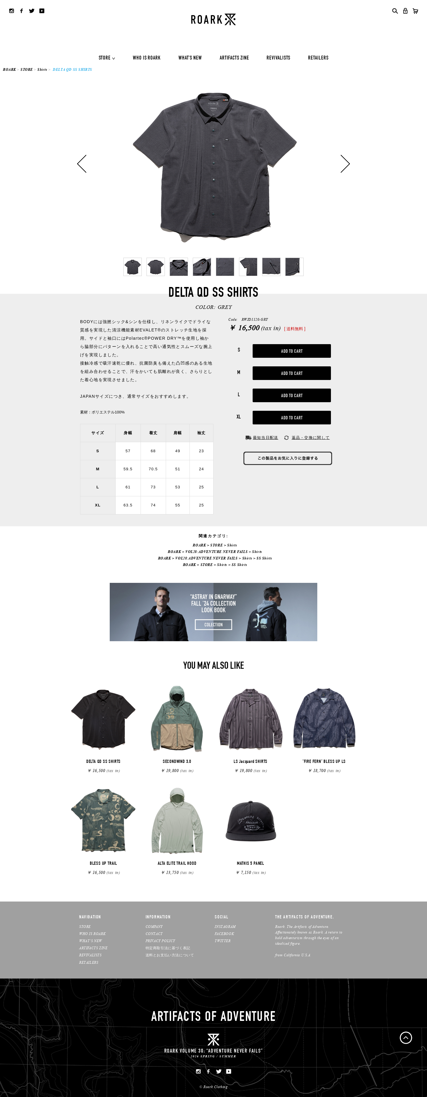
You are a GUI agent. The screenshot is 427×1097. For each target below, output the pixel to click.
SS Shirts (264, 558)
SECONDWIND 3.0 (177, 762)
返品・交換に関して (311, 437)
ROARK (9, 69)
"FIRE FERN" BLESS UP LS (324, 762)
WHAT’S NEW (90, 941)
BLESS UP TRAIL (103, 864)
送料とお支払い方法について (170, 955)
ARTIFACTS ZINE (234, 58)
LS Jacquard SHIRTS (250, 762)
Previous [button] (81, 164)
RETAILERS (318, 58)
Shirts (42, 69)
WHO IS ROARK (147, 58)
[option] (213, 163)
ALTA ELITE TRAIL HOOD (177, 864)
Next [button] (345, 164)
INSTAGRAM (225, 926)
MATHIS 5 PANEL (250, 864)
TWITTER (222, 941)
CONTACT (154, 933)
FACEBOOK (224, 933)
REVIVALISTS (278, 58)
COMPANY (154, 926)
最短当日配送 (265, 437)
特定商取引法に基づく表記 (168, 948)
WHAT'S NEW (190, 58)
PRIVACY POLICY (160, 941)
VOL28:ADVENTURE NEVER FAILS (216, 551)
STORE (105, 58)
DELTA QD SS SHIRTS (103, 762)
